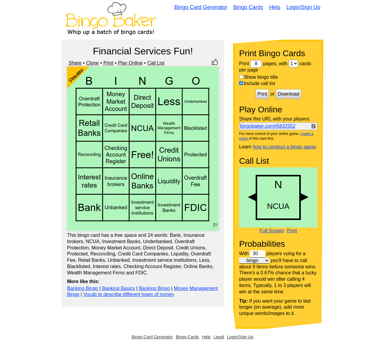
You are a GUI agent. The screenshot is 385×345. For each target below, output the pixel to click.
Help (274, 7)
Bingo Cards (248, 7)
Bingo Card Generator (200, 7)
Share (75, 63)
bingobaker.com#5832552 (267, 126)
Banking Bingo (82, 288)
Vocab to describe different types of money (128, 294)
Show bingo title (258, 77)
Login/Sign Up (303, 7)
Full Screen (272, 230)
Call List (156, 63)
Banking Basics (118, 288)
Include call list (257, 83)
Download (288, 93)
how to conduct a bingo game (284, 146)
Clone (92, 63)
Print (108, 63)
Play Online (130, 63)
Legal (219, 337)
